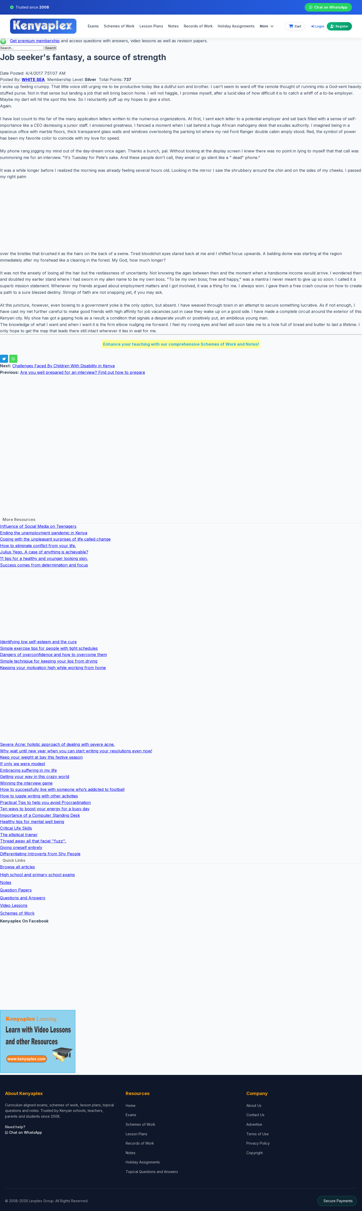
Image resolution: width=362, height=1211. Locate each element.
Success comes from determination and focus (44, 565)
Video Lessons (13, 905)
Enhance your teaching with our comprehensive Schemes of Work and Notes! (181, 344)
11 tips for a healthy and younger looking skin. (44, 558)
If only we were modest (22, 763)
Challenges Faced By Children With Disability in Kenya (63, 365)
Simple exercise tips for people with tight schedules (49, 648)
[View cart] (295, 26)
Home (130, 1105)
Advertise (254, 1124)
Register (339, 26)
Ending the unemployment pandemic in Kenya (43, 532)
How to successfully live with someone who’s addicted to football (62, 789)
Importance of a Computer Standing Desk (40, 815)
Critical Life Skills (16, 828)
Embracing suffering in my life (28, 770)
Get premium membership (35, 40)
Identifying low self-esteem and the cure (38, 641)
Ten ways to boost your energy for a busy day (44, 808)
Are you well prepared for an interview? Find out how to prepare (82, 372)
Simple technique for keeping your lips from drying (48, 661)
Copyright (254, 1153)
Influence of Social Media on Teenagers (38, 526)
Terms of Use (257, 1134)
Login (317, 26)
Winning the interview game (26, 783)
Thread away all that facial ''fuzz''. (33, 840)
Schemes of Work (119, 26)
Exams (93, 26)
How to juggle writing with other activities (39, 795)
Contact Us (255, 1115)
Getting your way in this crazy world (34, 776)
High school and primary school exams (37, 874)
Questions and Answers (22, 897)
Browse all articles (17, 866)
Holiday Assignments (143, 1162)
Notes (173, 26)
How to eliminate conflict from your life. (38, 545)
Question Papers (16, 890)
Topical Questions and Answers (152, 1171)
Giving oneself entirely (21, 847)
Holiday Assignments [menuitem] (236, 26)
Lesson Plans (151, 26)
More (267, 26)
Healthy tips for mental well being (32, 821)
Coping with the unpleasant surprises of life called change (55, 539)
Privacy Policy (258, 1143)
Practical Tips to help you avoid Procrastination (45, 802)
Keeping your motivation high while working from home (53, 667)
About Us (253, 1105)
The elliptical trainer (19, 834)
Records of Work (198, 26)
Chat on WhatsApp (328, 7)
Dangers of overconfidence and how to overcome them (53, 654)
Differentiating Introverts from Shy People (40, 853)
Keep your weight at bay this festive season (41, 757)
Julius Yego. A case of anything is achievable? (44, 551)
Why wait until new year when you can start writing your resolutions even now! (76, 750)
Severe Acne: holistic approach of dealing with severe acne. (57, 744)
